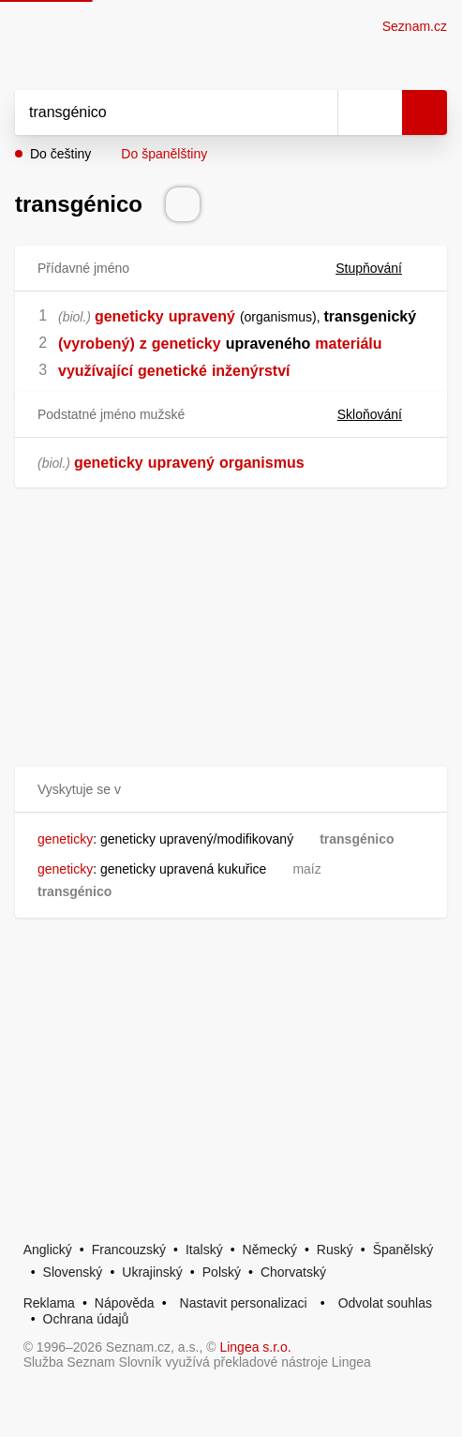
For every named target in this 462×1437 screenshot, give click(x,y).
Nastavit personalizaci (243, 1302)
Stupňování (380, 268)
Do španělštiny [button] (164, 153)
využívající (95, 371)
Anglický (47, 1249)
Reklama (49, 1302)
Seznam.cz (414, 26)
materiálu (348, 344)
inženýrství (251, 371)
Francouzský (129, 1249)
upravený (202, 316)
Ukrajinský (152, 1272)
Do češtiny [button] (60, 153)
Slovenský (73, 1272)
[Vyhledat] (155, 112)
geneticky (129, 316)
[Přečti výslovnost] (182, 204)
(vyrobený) (96, 344)
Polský (221, 1272)
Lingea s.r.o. (255, 1347)
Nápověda (125, 1302)
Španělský (403, 1249)
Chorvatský (293, 1272)
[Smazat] (316, 112)
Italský (204, 1249)
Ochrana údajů (86, 1318)
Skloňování (381, 414)
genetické (172, 371)
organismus (262, 463)
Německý (270, 1249)
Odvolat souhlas (385, 1302)
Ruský (335, 1249)
